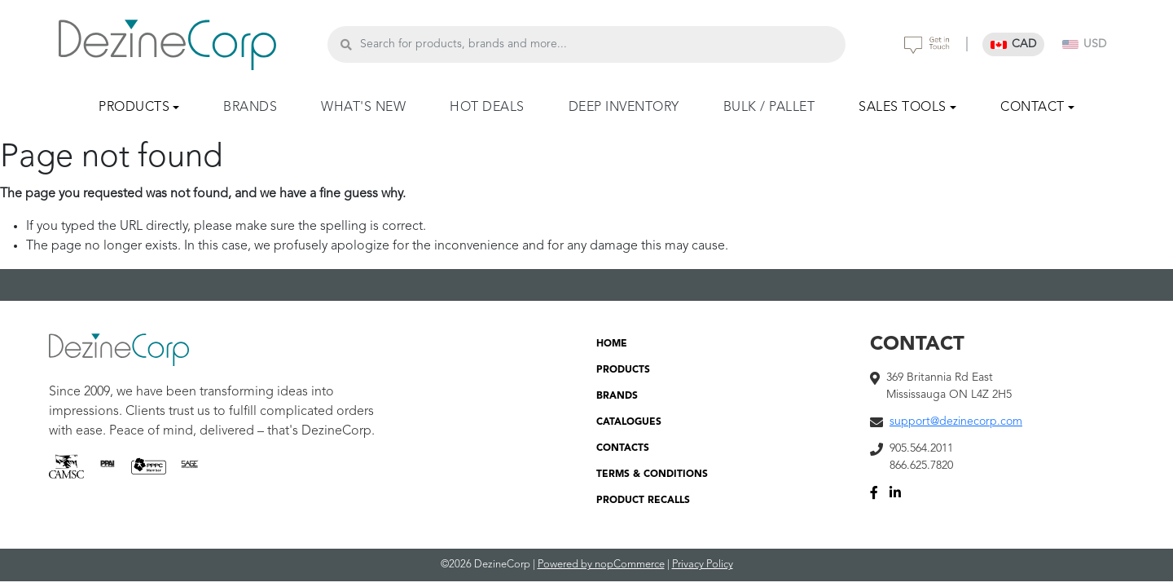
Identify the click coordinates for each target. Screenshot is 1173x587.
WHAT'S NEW (363, 107)
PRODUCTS (623, 370)
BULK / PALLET (769, 107)
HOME (611, 344)
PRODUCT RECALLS (643, 500)
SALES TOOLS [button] (903, 107)
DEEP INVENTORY (624, 107)
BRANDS (250, 107)
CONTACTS (622, 448)
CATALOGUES (628, 422)
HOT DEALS (487, 107)
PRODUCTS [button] (134, 107)
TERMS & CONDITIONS (652, 474)
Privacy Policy (702, 564)
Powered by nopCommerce (601, 564)
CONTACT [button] (1032, 107)
